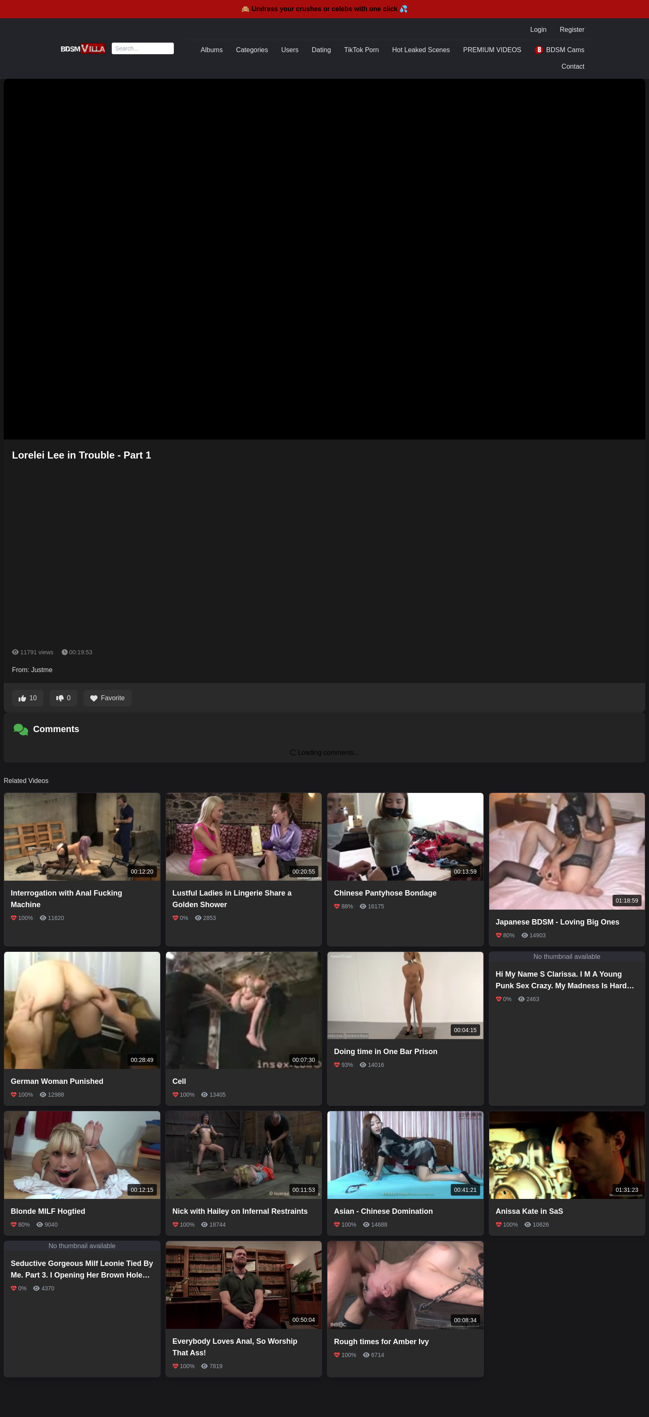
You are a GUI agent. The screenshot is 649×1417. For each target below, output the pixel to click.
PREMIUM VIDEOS (492, 49)
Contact (573, 66)
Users (290, 49)
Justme (42, 669)
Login (538, 29)
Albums (212, 49)
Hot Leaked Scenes (421, 49)
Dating (321, 49)
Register (572, 29)
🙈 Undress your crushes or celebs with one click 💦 (324, 8)
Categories (252, 49)
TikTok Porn (361, 49)
